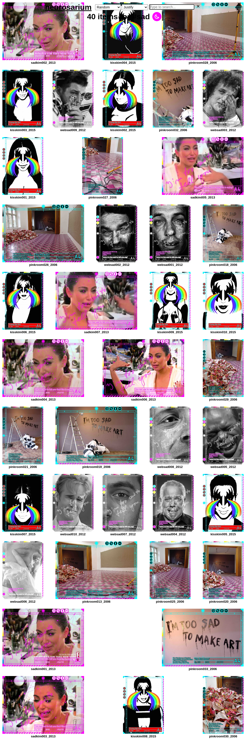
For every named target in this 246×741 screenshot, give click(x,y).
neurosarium (68, 7)
